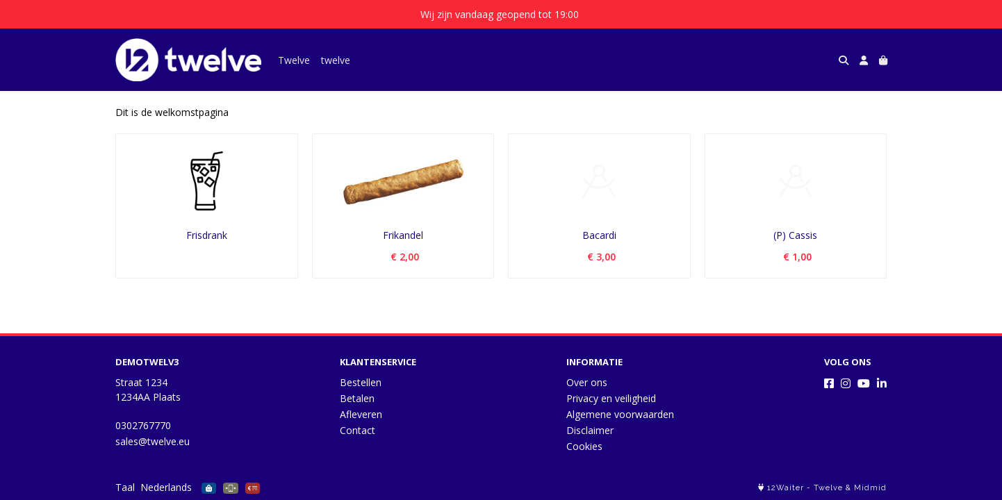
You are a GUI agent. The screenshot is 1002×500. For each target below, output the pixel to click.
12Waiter (785, 487)
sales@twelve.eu (152, 441)
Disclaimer (590, 430)
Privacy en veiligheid (611, 398)
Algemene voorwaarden (620, 414)
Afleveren (361, 414)
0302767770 (143, 425)
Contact (357, 430)
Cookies (584, 446)
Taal (125, 487)
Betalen (357, 398)
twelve (335, 60)
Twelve (294, 60)
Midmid (870, 487)
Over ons (586, 382)
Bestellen (360, 382)
